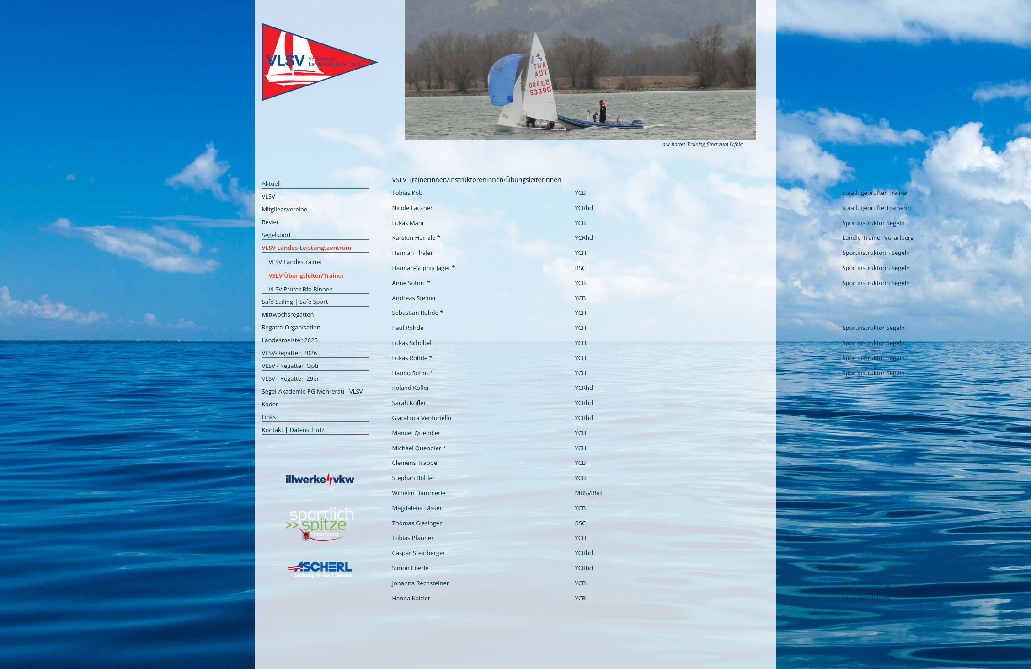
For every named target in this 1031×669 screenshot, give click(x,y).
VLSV (268, 196)
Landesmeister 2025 (290, 340)
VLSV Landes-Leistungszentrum (307, 247)
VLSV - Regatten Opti (290, 365)
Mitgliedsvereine (285, 209)
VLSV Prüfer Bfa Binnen (301, 289)
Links (269, 417)
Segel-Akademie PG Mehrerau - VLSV (312, 391)
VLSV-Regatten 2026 (289, 353)
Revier (270, 222)
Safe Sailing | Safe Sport (295, 301)
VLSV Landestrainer (295, 262)
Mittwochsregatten (288, 314)
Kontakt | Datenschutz (293, 430)
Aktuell (271, 183)
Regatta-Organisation (291, 327)
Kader (270, 404)
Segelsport (276, 235)
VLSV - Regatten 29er (290, 378)
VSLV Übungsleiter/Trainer (306, 275)
